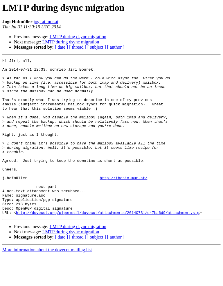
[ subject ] (96, 47)
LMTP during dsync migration (78, 36)
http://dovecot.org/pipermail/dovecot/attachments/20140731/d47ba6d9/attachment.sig (107, 243)
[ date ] (61, 47)
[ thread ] (77, 47)
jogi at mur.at (46, 21)
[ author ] (116, 47)
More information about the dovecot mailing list (47, 280)
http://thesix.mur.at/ (123, 202)
